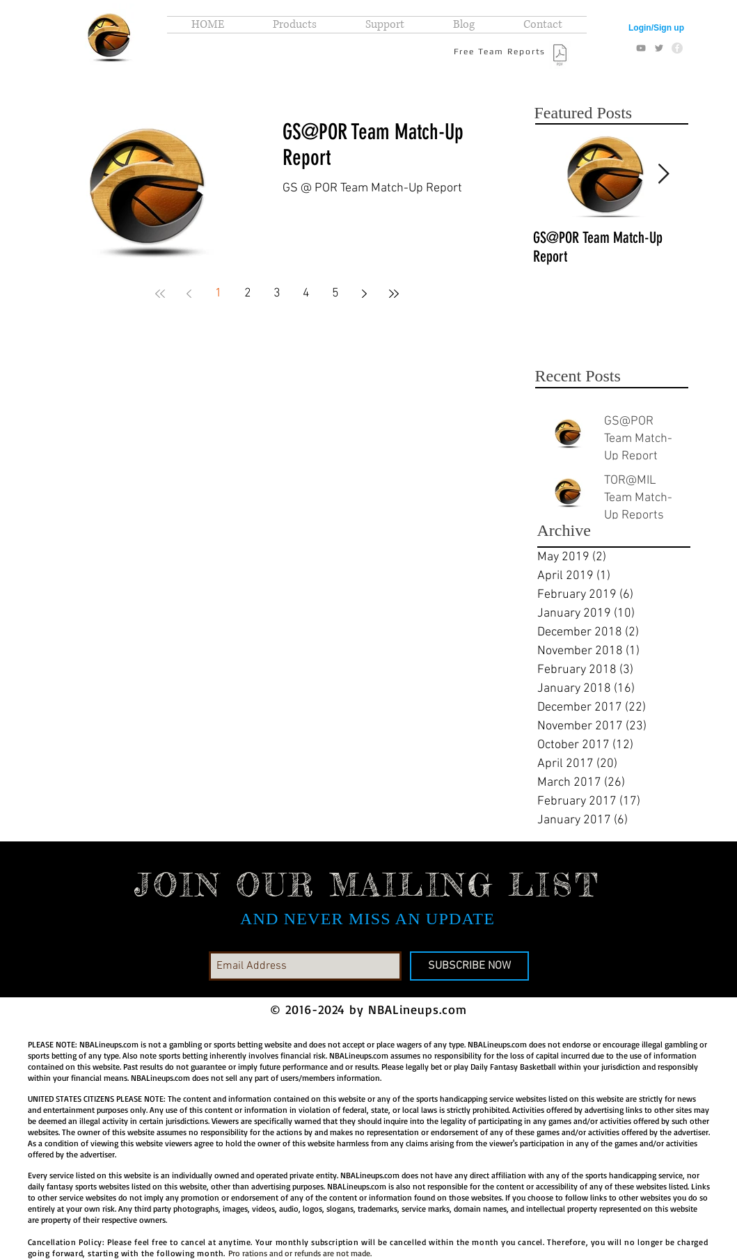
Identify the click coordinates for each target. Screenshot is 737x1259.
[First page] (160, 293)
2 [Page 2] (247, 293)
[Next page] (364, 293)
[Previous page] (189, 293)
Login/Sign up (656, 28)
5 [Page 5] (335, 293)
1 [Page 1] (218, 293)
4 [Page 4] (306, 293)
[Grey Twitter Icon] (659, 48)
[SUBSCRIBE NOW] (469, 966)
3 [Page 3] (277, 293)
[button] (294, 25)
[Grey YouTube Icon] (641, 48)
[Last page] (393, 293)
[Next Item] (664, 174)
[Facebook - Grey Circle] (677, 48)
